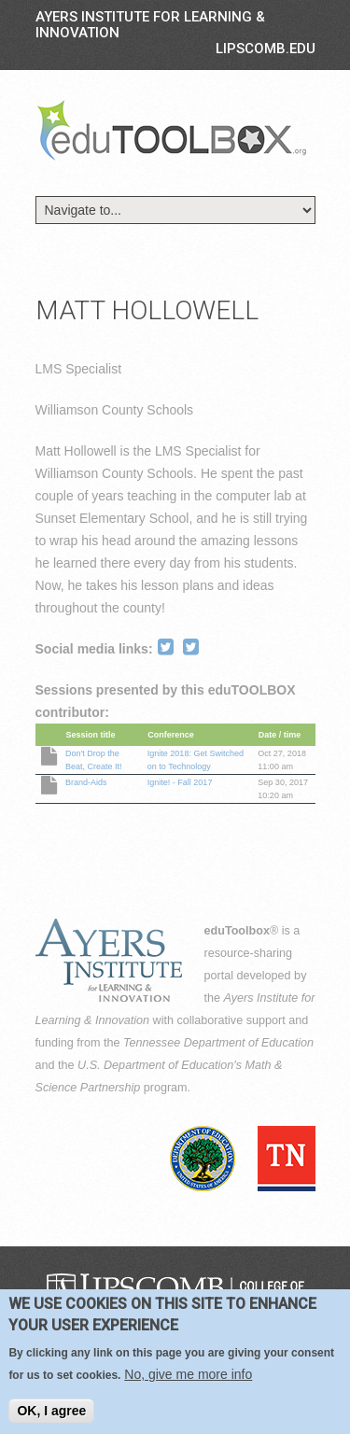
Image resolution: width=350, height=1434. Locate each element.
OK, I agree (51, 1414)
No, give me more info (188, 1378)
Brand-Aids (86, 782)
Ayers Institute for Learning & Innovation (150, 24)
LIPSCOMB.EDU (265, 48)
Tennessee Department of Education (218, 1042)
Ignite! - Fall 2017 (180, 782)
